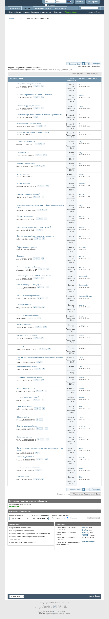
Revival (18, 453)
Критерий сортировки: (41, 515)
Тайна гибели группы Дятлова (28, 267)
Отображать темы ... (17, 515)
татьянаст (19, 288)
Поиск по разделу (92, 74)
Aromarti (56, 612)
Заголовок (13, 78)
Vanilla (18, 155)
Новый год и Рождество (26, 141)
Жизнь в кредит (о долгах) (27, 335)
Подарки (20, 346)
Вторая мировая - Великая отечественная (33, 132)
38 (44, 166)
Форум (27, 8)
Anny (18, 369)
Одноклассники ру (24, 304)
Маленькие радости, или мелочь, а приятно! (34, 95)
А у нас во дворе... (24, 174)
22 (49, 349)
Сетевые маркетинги (25, 216)
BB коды (85, 527)
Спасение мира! (23, 476)
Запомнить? (50, 5)
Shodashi (19, 211)
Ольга (18, 144)
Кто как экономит (24, 183)
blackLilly (19, 318)
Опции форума (45, 12)
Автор (21, 78)
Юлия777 (19, 299)
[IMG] (84, 533)
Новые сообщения (15, 12)
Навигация (58, 12)
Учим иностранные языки (27, 366)
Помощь (79, 2)
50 (47, 287)
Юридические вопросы (26, 388)
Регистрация (93, 2)
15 (43, 258)
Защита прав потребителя (27, 426)
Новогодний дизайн (25, 406)
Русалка (19, 460)
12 (46, 428)
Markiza (19, 362)
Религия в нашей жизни (26, 163)
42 (43, 86)
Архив (91, 596)
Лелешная (20, 270)
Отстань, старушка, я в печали (28, 106)
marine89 (19, 249)
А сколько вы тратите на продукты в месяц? (34, 227)
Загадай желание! (24, 324)
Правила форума (88, 541)
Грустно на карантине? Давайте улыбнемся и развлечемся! (40, 115)
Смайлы (85, 530)
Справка (26, 12)
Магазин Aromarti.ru (43, 8)
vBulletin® (54, 606)
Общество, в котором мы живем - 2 (31, 377)
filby (17, 197)
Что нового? (15, 8)
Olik (17, 400)
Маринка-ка (20, 350)
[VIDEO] (85, 535)
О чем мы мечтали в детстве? (28, 468)
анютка (19, 127)
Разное (20, 18)
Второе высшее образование (28, 296)
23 (43, 307)
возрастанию (58, 518)
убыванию (72, 518)
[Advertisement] (58, 40)
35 (45, 155)
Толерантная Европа (30, 315)
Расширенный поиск (93, 12)
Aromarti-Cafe (60, 8)
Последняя (96, 64)
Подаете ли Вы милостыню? (28, 397)
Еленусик (19, 186)
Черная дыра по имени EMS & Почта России (34, 276)
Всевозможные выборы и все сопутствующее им (36, 236)
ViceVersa (19, 440)
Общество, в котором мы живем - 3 (31, 84)
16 (45, 219)
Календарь (35, 12)
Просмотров (71, 80)
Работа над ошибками (25, 457)
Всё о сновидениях (24, 437)
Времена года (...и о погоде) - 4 (29, 123)
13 (43, 97)
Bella (18, 166)
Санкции (20, 256)
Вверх (98, 494)
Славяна (19, 391)
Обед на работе (23, 417)
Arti (17, 87)
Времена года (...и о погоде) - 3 (29, 285)
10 (45, 327)
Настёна (19, 429)
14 (47, 186)
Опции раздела (78, 74)
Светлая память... (23, 152)
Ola (17, 480)
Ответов (71, 78)
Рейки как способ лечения (27, 247)
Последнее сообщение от (88, 78)
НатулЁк (19, 420)
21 (46, 459)
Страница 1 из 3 (75, 64)
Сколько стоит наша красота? (28, 194)
